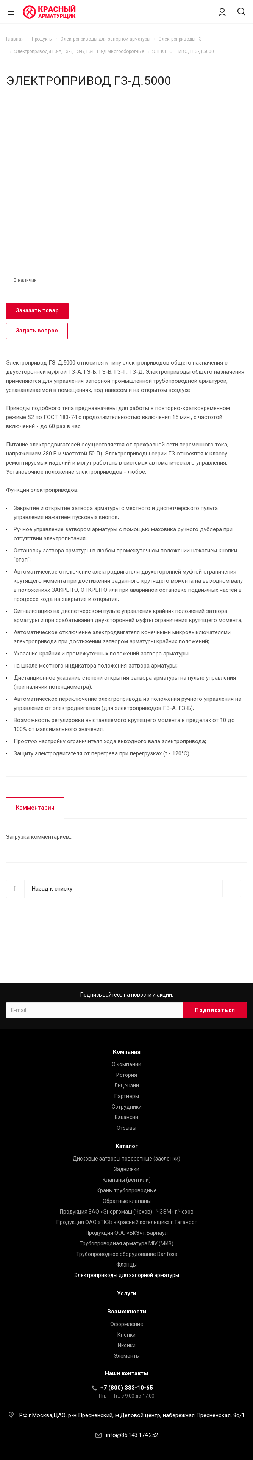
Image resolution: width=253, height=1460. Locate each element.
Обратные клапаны (127, 1201)
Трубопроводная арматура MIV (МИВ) (126, 1243)
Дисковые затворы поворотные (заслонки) (126, 1159)
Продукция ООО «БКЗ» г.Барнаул (127, 1233)
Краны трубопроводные (127, 1190)
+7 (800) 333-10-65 (126, 1387)
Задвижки (126, 1169)
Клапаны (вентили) (127, 1180)
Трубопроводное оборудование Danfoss (126, 1254)
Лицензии (126, 1086)
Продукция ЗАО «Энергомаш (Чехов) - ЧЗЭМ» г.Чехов (127, 1212)
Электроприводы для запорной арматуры (126, 1275)
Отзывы (126, 1128)
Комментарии (35, 807)
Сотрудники (127, 1107)
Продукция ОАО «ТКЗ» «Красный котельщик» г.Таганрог (126, 1222)
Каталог (127, 1146)
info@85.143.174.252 (132, 1435)
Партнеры (126, 1096)
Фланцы (126, 1265)
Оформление (126, 1324)
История (126, 1075)
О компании (126, 1064)
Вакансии (126, 1117)
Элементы (127, 1356)
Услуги (126, 1293)
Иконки (127, 1345)
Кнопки (126, 1335)
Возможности (126, 1311)
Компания (127, 1051)
